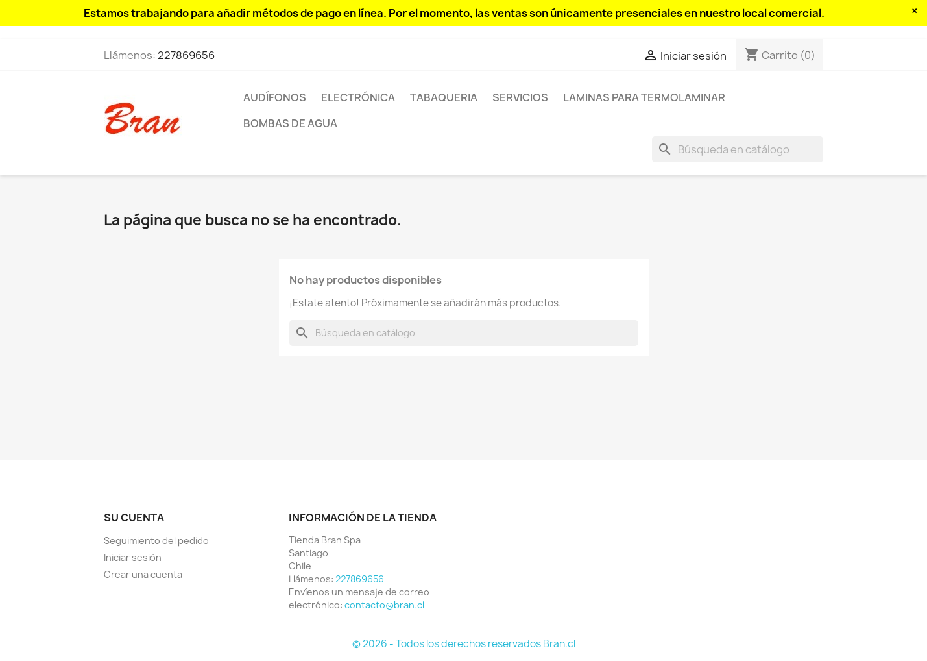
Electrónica (358, 97)
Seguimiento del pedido (156, 540)
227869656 (186, 55)
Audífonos (274, 97)
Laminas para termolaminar (644, 97)
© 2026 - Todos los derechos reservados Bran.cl (463, 644)
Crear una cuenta (143, 574)
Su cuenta (134, 517)
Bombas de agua (290, 123)
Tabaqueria (443, 97)
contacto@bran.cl (384, 605)
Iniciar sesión (133, 557)
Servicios (520, 97)
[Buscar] (737, 149)
